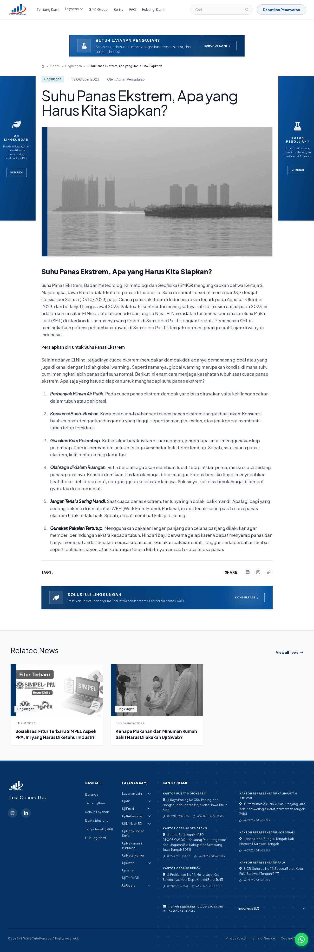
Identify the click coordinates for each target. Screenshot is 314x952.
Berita (119, 9)
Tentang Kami (48, 9)
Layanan (74, 9)
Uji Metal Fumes (133, 855)
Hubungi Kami (153, 9)
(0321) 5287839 (176, 816)
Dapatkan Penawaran (281, 9)
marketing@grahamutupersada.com (193, 906)
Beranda (91, 794)
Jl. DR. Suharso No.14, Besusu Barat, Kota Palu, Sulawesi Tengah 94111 (271, 871)
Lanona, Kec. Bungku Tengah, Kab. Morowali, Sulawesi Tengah (267, 841)
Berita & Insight (96, 820)
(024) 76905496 (176, 856)
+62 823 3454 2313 (208, 816)
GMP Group (98, 9)
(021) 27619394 (175, 886)
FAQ (132, 9)
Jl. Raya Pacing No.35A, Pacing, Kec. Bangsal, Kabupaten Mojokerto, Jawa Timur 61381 (195, 805)
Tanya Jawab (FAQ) (99, 829)
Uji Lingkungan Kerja (133, 833)
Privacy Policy (235, 938)
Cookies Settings (293, 938)
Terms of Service (263, 938)
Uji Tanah (128, 870)
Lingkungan (73, 66)
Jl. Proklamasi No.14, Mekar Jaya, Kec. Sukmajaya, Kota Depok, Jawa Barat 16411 (193, 877)
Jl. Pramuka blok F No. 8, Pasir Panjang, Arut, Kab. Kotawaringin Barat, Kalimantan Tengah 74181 (272, 809)
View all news (289, 652)
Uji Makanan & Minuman (132, 845)
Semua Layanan (97, 812)
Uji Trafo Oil (130, 878)
